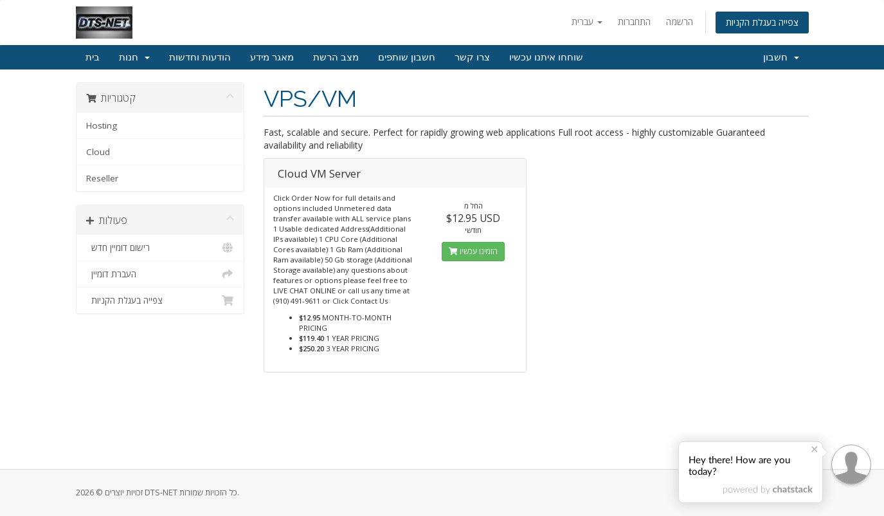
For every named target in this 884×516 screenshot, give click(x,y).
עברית (587, 21)
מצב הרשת (336, 57)
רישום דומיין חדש (160, 247)
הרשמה (679, 21)
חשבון (781, 57)
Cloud (98, 152)
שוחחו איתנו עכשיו (546, 57)
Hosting (101, 125)
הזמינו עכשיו (473, 251)
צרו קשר (472, 57)
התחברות (634, 21)
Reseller (102, 178)
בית (93, 57)
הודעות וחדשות (200, 57)
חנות (134, 57)
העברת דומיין (160, 274)
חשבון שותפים (406, 57)
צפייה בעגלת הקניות (762, 22)
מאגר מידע (272, 57)
